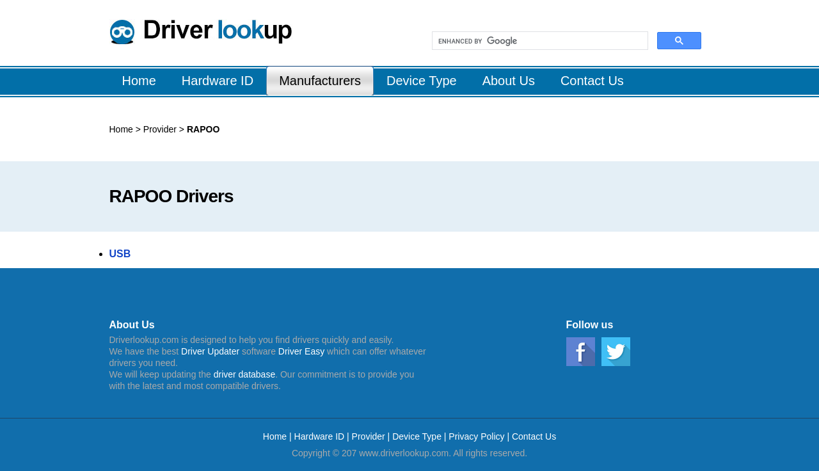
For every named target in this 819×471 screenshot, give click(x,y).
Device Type (416, 436)
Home (121, 129)
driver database (245, 374)
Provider (161, 129)
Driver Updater (210, 351)
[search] (538, 41)
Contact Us (534, 436)
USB (120, 253)
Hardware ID (320, 436)
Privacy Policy (476, 436)
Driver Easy (301, 351)
